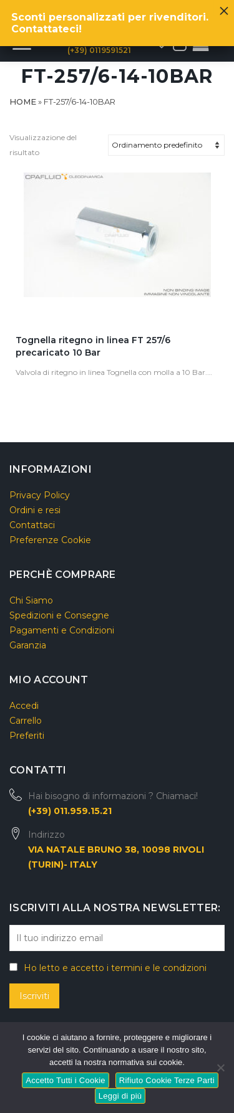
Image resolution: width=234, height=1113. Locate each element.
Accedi (24, 705)
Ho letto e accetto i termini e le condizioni (115, 967)
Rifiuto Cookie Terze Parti (167, 1080)
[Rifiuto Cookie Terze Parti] (220, 1066)
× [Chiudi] (224, 7)
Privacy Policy (39, 495)
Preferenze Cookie (50, 540)
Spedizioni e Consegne (59, 615)
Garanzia (27, 645)
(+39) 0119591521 (99, 50)
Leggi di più (120, 1096)
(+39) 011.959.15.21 (70, 811)
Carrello (25, 720)
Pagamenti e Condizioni (61, 630)
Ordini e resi (35, 510)
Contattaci (32, 525)
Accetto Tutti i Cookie (65, 1080)
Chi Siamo (31, 600)
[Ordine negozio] (166, 145)
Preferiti (26, 735)
